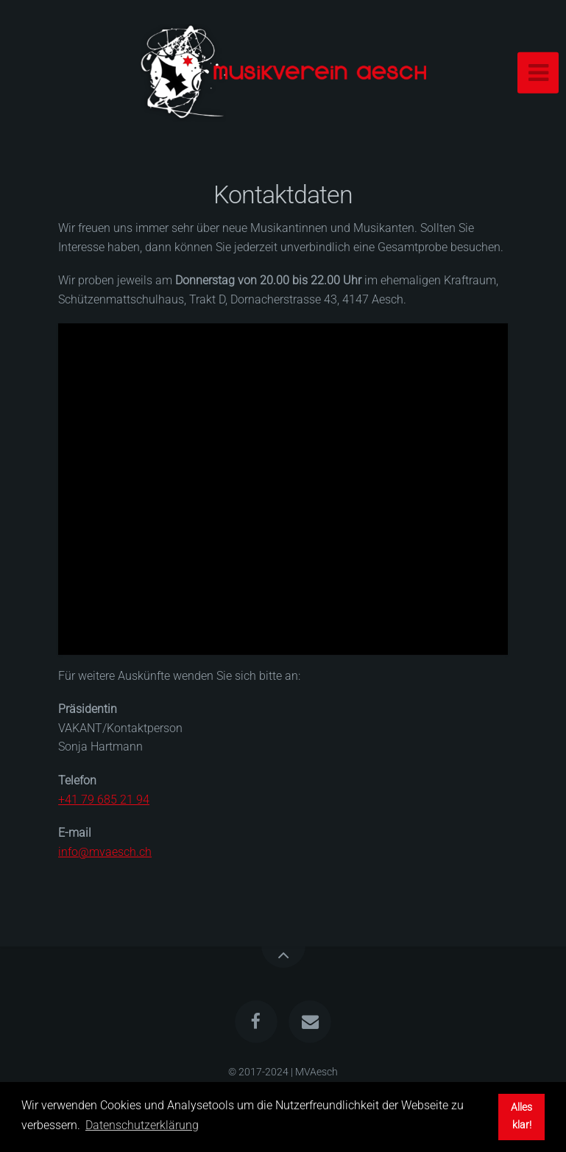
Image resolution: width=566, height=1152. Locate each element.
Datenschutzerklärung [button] (142, 1125)
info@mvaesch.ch (105, 852)
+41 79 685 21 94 (103, 800)
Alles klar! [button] (521, 1116)
